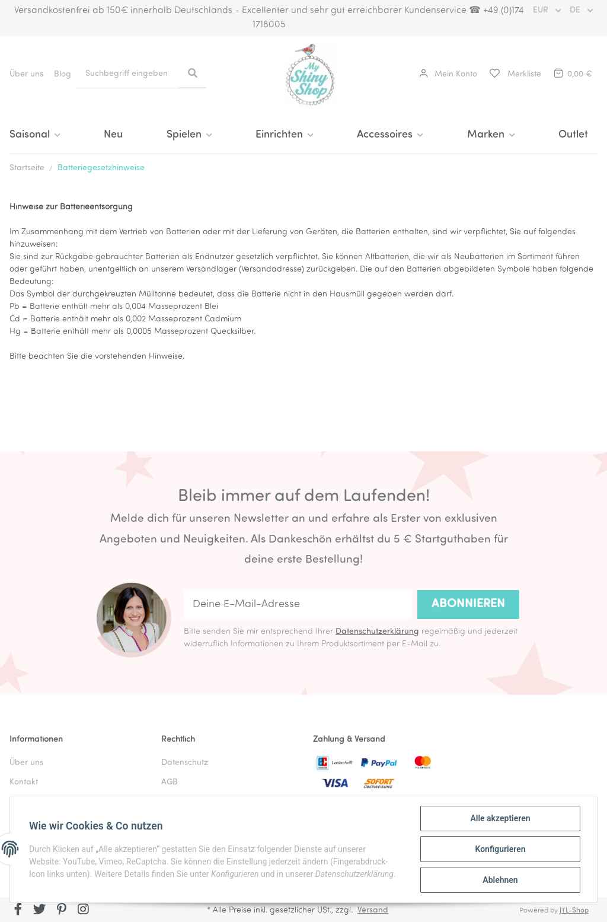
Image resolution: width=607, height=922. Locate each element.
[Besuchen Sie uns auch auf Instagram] (83, 910)
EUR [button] (542, 10)
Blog (62, 74)
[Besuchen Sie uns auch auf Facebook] (18, 910)
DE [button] (576, 10)
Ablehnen (500, 880)
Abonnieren (468, 604)
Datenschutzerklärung (377, 631)
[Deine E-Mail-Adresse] (298, 604)
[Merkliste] (515, 74)
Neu (113, 135)
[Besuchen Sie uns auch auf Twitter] (40, 910)
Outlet (573, 135)
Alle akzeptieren (500, 818)
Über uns (26, 74)
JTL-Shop (574, 910)
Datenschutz (184, 762)
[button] (448, 74)
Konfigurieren (500, 849)
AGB (169, 782)
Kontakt (23, 782)
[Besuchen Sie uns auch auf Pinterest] (61, 910)
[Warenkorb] (572, 74)
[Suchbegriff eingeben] (128, 74)
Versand (372, 910)
